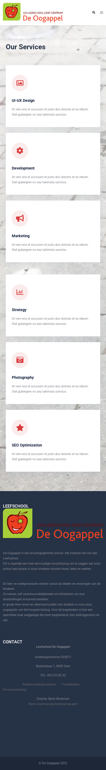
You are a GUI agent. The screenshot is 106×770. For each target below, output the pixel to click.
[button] (93, 12)
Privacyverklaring (14, 689)
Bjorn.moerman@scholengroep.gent (53, 704)
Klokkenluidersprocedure (39, 684)
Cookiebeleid (70, 684)
